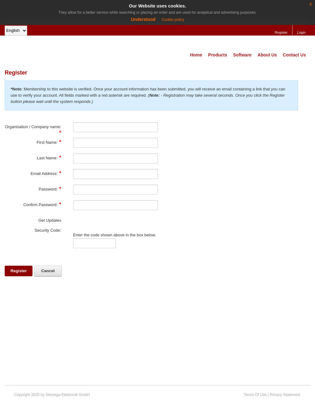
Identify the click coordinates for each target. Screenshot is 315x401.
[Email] (115, 174)
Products (217, 54)
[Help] (65, 126)
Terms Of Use (255, 395)
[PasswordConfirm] (115, 205)
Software (242, 54)
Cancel (48, 270)
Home (196, 54)
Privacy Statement (285, 395)
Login (301, 32)
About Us (267, 54)
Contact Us (294, 54)
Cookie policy (173, 19)
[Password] (115, 190)
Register (281, 32)
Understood (143, 19)
